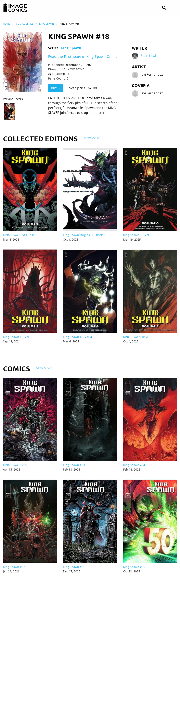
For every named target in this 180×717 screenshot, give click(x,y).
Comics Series (25, 23)
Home (6, 23)
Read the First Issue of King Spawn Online (83, 56)
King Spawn (46, 23)
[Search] (164, 7)
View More (92, 138)
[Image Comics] (15, 7)
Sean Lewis (149, 56)
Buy (55, 88)
